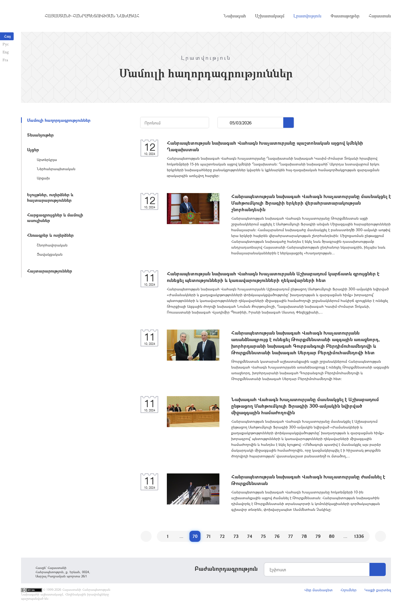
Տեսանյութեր (40, 135)
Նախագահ (235, 16)
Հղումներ (349, 589)
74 (249, 536)
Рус (6, 44)
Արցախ (43, 177)
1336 (359, 536)
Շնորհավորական (52, 245)
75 (263, 536)
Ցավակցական (50, 254)
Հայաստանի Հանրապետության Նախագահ (92, 16)
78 (304, 536)
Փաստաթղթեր (345, 16)
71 (209, 536)
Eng (6, 51)
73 (236, 536)
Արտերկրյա (47, 159)
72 (222, 536)
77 (290, 536)
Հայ (7, 36)
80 (331, 536)
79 (318, 536)
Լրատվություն (307, 16)
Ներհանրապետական (56, 168)
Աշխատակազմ (269, 16)
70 (195, 536)
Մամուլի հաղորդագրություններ (58, 120)
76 (277, 536)
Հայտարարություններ (49, 271)
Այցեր (33, 149)
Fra (5, 59)
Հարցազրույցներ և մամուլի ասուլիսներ (55, 217)
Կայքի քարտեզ (377, 589)
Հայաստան (380, 16)
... (223, 122)
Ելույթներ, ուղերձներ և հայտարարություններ (50, 197)
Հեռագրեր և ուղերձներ (50, 235)
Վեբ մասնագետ (318, 589)
